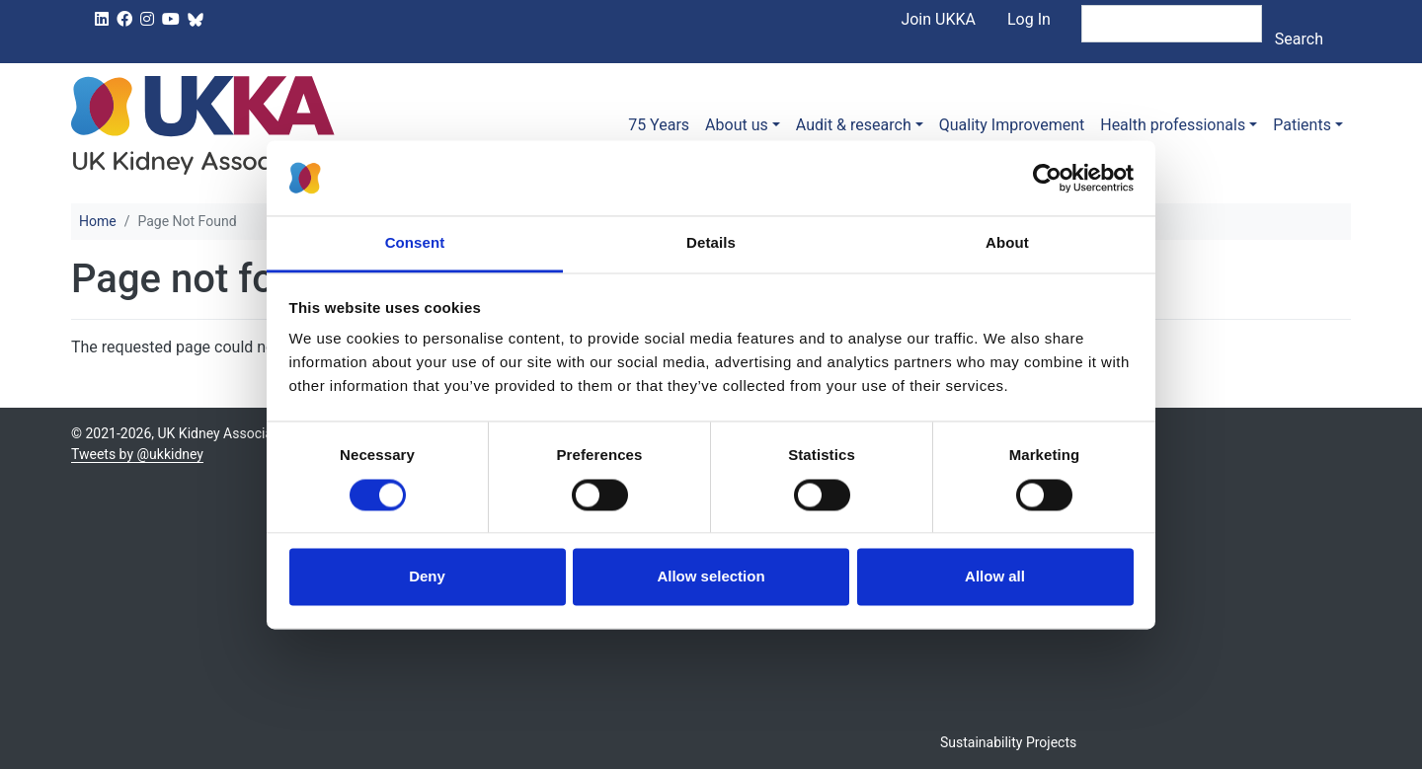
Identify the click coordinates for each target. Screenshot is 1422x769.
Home (98, 221)
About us (736, 124)
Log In (1029, 19)
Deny (427, 577)
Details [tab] (711, 243)
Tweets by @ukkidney (137, 454)
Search (1299, 39)
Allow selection (710, 577)
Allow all (995, 577)
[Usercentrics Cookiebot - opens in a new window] (1047, 177)
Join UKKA (938, 19)
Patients (1302, 124)
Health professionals (1172, 124)
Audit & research (853, 124)
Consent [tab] (415, 243)
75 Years (658, 124)
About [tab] (1007, 243)
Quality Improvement (1011, 124)
